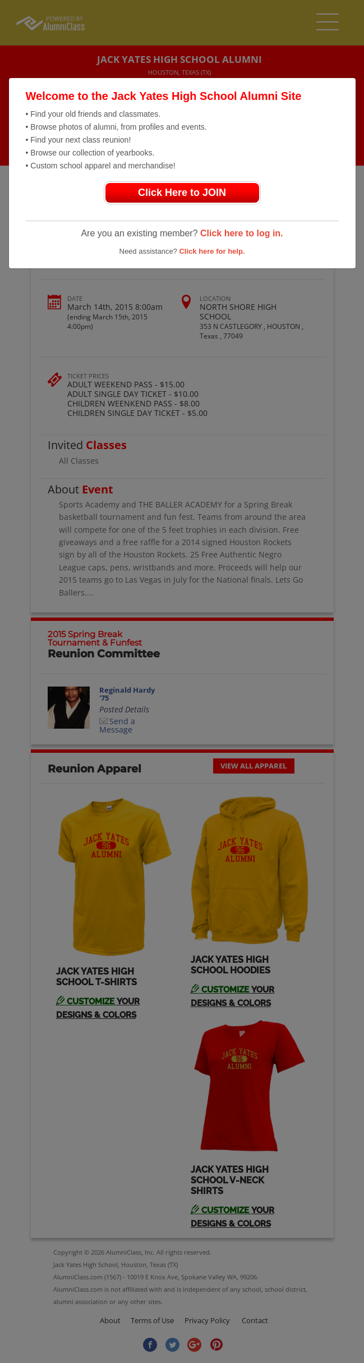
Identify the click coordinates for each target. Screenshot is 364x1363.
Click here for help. (212, 251)
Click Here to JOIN (182, 192)
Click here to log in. (241, 233)
